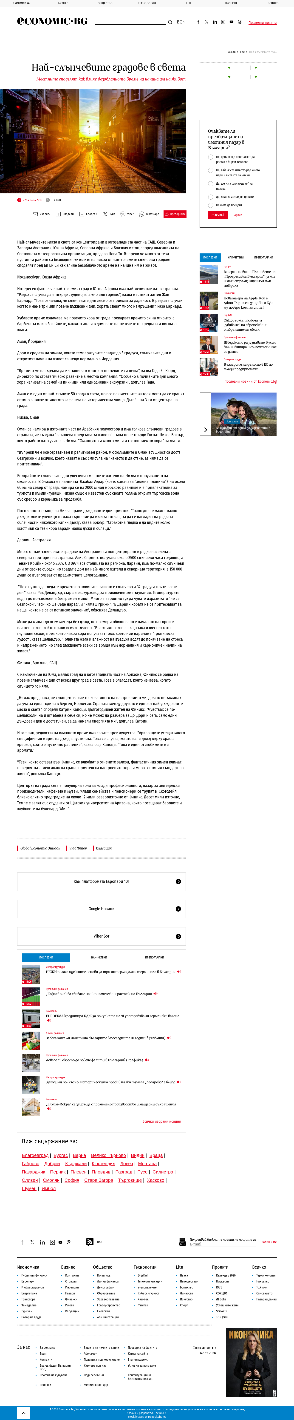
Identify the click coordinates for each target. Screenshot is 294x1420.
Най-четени (99, 957)
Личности (229, 293)
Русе (142, 1171)
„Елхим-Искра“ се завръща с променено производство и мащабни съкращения (111, 1106)
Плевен (79, 1171)
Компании (51, 1011)
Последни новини (263, 23)
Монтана (147, 1163)
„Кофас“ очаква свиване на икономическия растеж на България (102, 994)
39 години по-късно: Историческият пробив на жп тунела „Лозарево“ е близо (113, 1082)
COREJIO (221, 1293)
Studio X (161, 1413)
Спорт (184, 1305)
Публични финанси (57, 989)
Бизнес (63, 3)
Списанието (264, 1293)
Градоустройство (108, 1305)
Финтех (143, 1305)
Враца (156, 1155)
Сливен (30, 1180)
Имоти (69, 1305)
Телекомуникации (150, 1281)
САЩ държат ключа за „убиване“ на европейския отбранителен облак (245, 325)
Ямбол (49, 1188)
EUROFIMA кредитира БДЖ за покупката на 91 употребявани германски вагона (112, 1018)
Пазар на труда (232, 359)
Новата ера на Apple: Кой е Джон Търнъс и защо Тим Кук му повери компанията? (248, 303)
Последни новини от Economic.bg (250, 381)
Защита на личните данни (101, 1348)
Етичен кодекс (138, 1360)
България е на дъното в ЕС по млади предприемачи (248, 366)
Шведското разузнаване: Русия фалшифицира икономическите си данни (250, 347)
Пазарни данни (266, 1299)
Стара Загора (98, 1180)
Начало (231, 52)
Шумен (29, 1188)
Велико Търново (108, 1155)
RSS (94, 1242)
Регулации (72, 1311)
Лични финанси (55, 1033)
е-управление (147, 1287)
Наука (184, 1275)
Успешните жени (227, 1305)
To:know (261, 1287)
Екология (103, 1311)
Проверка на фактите (142, 1348)
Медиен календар (96, 1385)
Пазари (70, 1293)
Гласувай (218, 215)
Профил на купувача (54, 1375)
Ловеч (126, 1163)
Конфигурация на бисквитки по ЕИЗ (140, 1377)
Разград (123, 1171)
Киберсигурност (148, 1293)
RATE (219, 1287)
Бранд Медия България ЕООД (55, 1367)
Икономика (21, 3)
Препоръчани (154, 957)
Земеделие (29, 1305)
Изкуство (186, 1299)
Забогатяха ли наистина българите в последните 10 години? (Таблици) (108, 1038)
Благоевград (35, 1155)
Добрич (52, 1163)
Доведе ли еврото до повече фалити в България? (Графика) (97, 1060)
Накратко (262, 1281)
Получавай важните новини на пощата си (223, 1240)
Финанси (71, 1299)
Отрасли (71, 1281)
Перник (58, 1171)
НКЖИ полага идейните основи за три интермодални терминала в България (113, 972)
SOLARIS (221, 1311)
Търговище (130, 1180)
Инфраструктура (55, 967)
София (72, 1180)
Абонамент (91, 1354)
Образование (106, 1293)
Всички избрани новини (161, 1121)
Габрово (30, 1163)
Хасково (155, 1180)
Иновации (72, 1287)
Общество (105, 3)
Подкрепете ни (94, 1375)
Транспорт (28, 1299)
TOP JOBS (222, 1317)
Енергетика (29, 1293)
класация (104, 848)
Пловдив (101, 1171)
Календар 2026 (226, 1275)
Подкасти (222, 1281)
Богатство (186, 1287)
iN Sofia (221, 1299)
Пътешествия (189, 1281)
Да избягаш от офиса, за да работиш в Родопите (243, 429)
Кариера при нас (95, 1366)
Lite (189, 3)
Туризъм (27, 1311)
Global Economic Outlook (40, 848)
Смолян (51, 1180)
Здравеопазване (108, 1299)
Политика (103, 1275)
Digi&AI (228, 315)
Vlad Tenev (78, 848)
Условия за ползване (142, 1366)
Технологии (147, 3)
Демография (105, 1287)
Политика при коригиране (102, 1360)
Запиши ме (269, 1242)
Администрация (108, 1317)
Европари (27, 1281)
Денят (227, 267)
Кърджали (76, 1163)
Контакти (46, 1360)
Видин (137, 1155)
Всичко (259, 1267)
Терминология (266, 1275)
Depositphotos (157, 1416)
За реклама (47, 1348)
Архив (238, 215)
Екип (43, 1354)
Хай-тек (143, 1299)
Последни (46, 957)
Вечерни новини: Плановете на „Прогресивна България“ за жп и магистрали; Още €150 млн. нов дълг (250, 279)
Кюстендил (103, 1163)
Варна (79, 1155)
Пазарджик (33, 1171)
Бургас (61, 1155)
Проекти (231, 3)
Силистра (163, 1171)
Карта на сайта (138, 1354)
